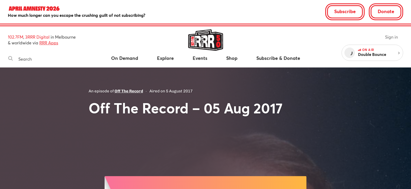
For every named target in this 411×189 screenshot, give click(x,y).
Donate (386, 11)
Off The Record (129, 91)
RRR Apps (48, 42)
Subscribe (345, 11)
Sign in (391, 37)
